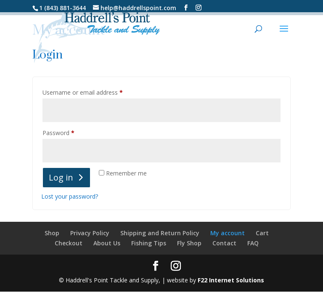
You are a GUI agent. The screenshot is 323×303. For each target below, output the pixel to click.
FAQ (253, 243)
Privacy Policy (89, 233)
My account (227, 233)
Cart (262, 233)
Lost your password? (69, 196)
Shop (52, 233)
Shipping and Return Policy (159, 233)
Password (70, 132)
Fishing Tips (148, 243)
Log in (61, 177)
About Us (106, 243)
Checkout (68, 243)
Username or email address (94, 91)
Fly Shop (189, 243)
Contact (224, 243)
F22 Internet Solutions (231, 280)
